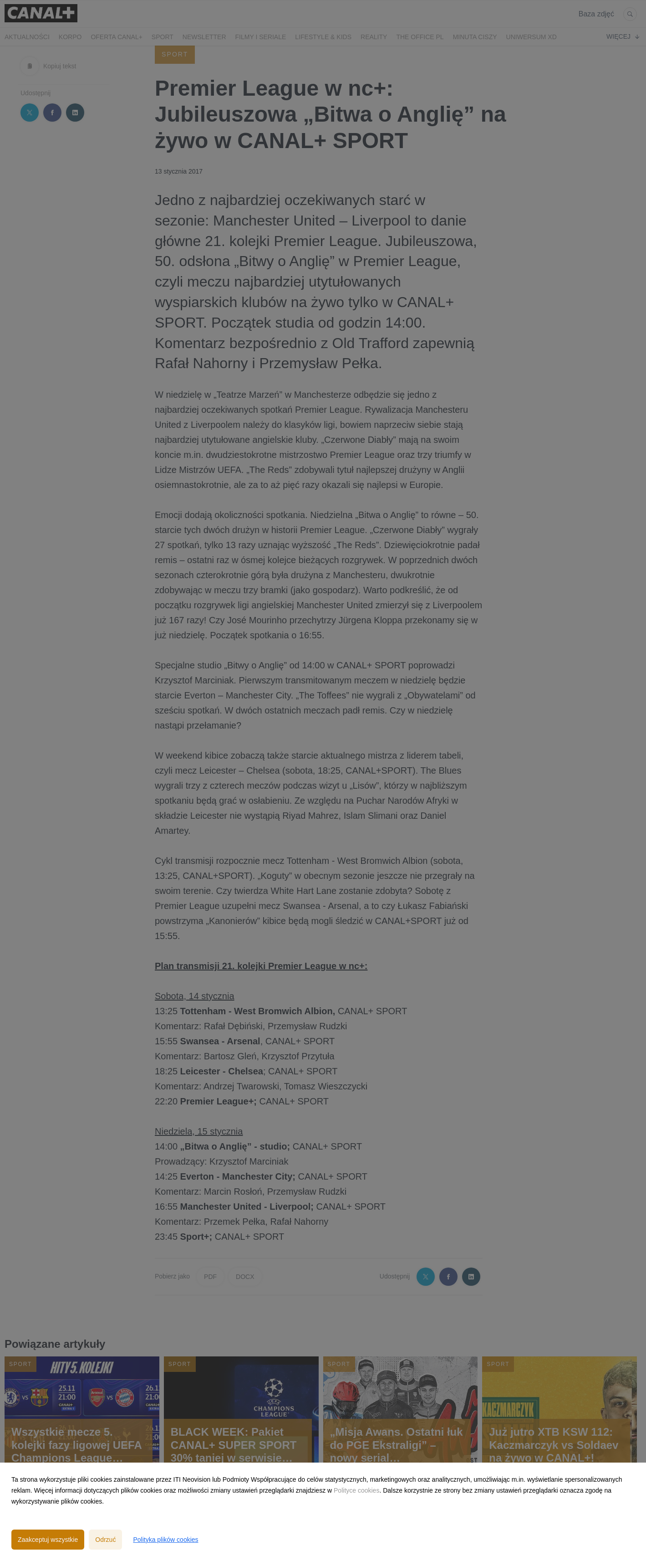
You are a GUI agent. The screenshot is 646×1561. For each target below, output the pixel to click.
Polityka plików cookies (165, 1539)
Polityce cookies (356, 1490)
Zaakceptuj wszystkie (48, 1539)
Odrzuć (105, 1539)
